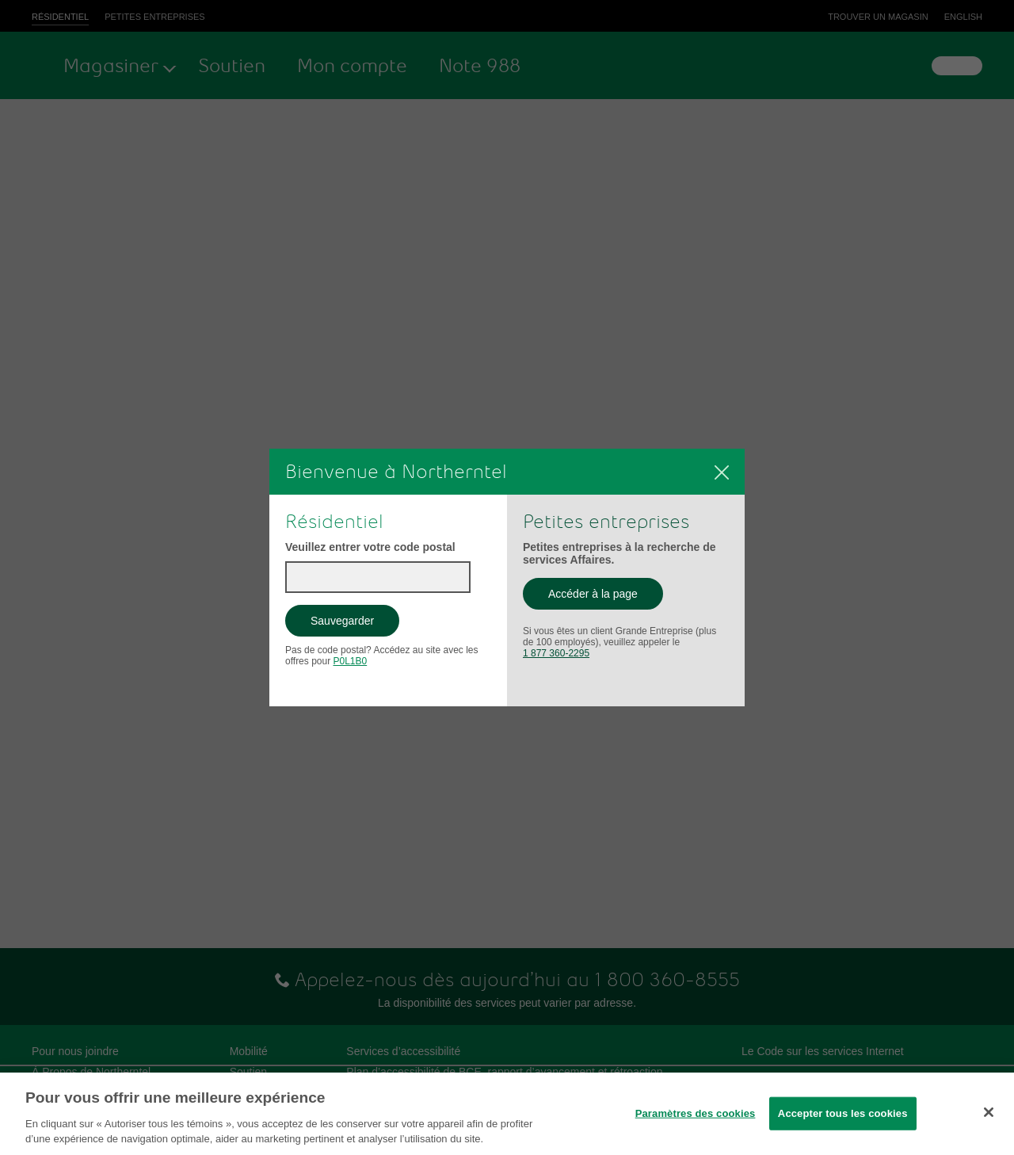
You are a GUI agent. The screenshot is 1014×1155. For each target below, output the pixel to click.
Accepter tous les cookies (843, 1113)
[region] (507, 1114)
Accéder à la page (605, 598)
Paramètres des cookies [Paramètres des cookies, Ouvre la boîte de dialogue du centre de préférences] (695, 1113)
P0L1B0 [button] (350, 661)
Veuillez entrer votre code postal (370, 547)
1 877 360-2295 (556, 653)
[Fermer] (722, 472)
